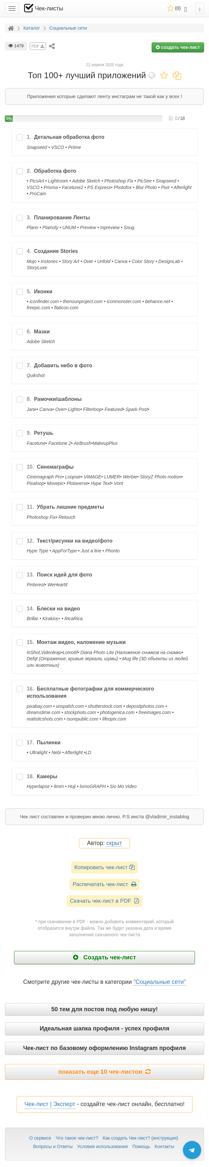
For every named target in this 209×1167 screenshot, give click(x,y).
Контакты (164, 1146)
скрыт (114, 843)
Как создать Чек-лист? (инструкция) (140, 1138)
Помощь (141, 1146)
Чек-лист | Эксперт (49, 1104)
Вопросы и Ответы (53, 1146)
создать (178, 47)
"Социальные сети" (159, 982)
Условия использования (102, 1146)
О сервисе (40, 1138)
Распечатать (104, 884)
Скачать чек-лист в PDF (104, 901)
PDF (38, 46)
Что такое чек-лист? (77, 1138)
